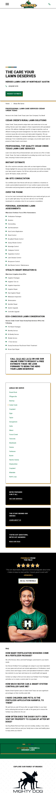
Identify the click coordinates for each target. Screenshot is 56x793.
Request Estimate (14, 38)
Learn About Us (15, 464)
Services (28, 788)
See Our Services (15, 443)
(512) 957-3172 (13, 30)
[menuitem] (28, 337)
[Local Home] (28, 4)
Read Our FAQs (14, 486)
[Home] (28, 766)
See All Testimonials (28, 525)
